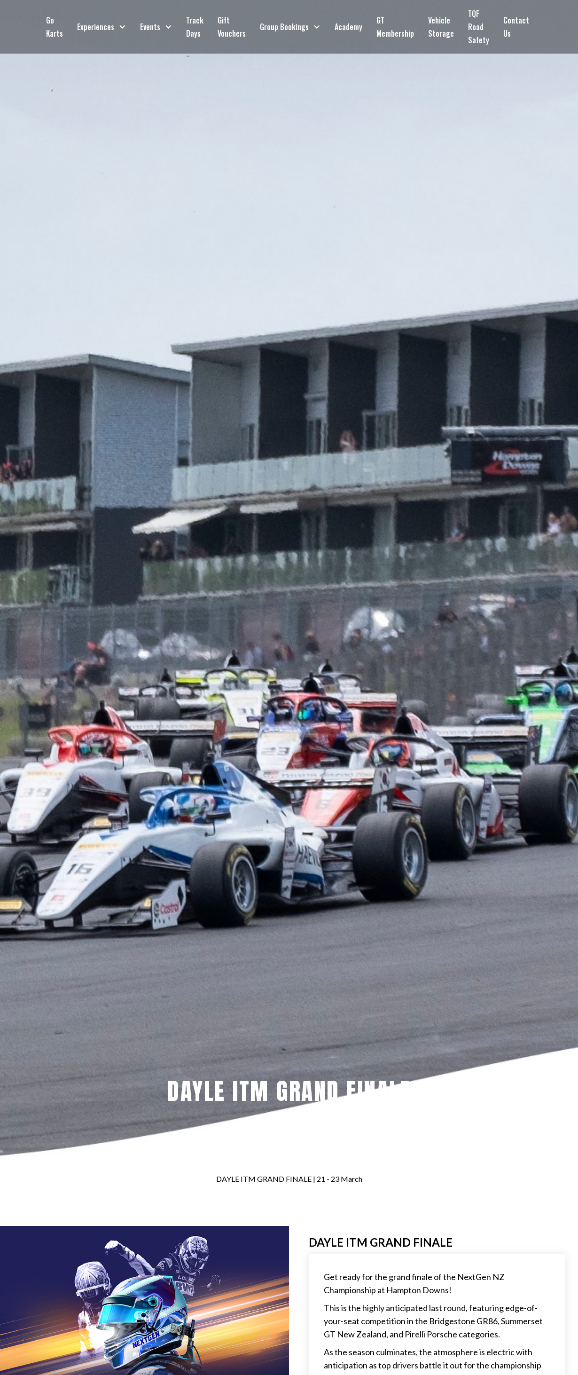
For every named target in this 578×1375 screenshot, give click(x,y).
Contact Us (516, 27)
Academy (348, 26)
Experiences (95, 26)
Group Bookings (284, 26)
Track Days (194, 27)
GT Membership (395, 27)
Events (150, 26)
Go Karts (54, 27)
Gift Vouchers (232, 27)
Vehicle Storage (441, 27)
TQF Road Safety (478, 27)
